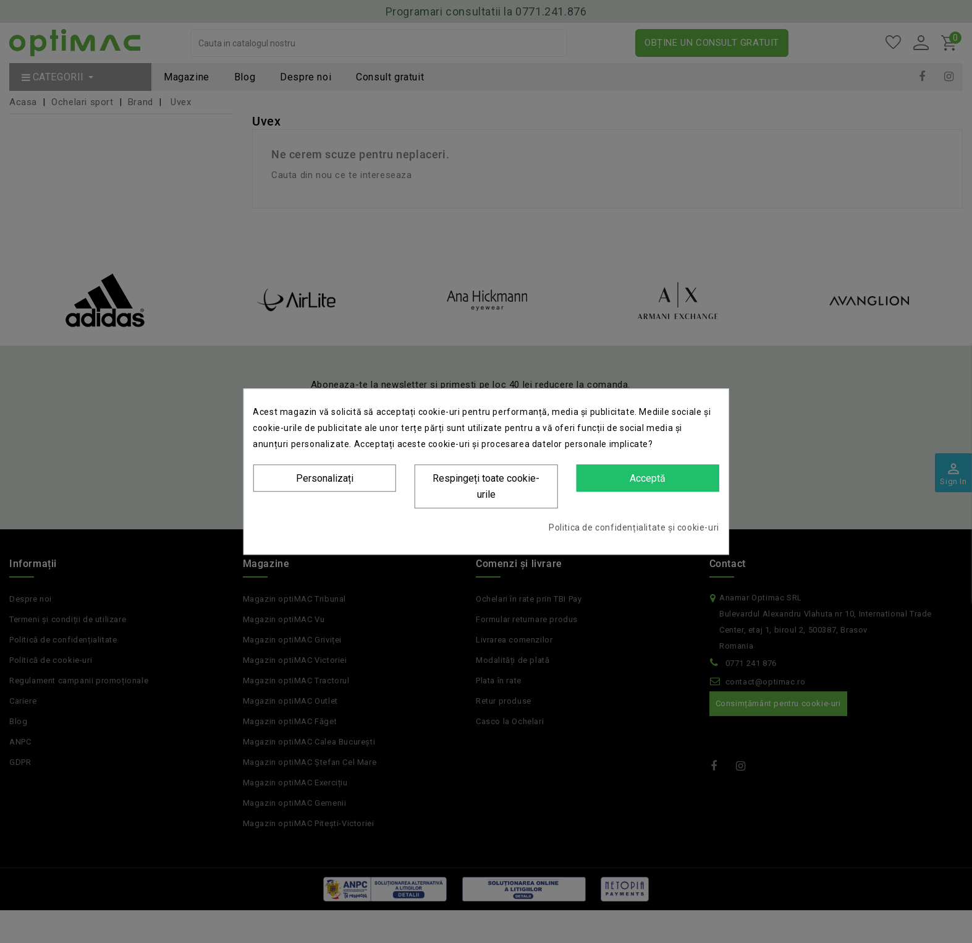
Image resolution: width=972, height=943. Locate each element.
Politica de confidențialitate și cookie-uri (634, 527)
